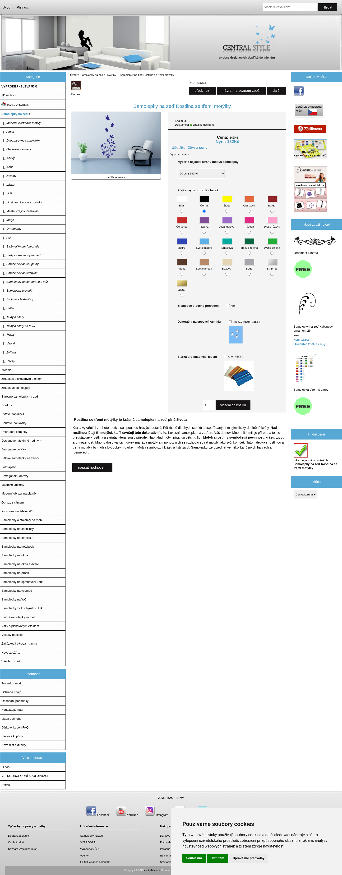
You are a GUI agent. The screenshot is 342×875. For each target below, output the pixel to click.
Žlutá (227, 203)
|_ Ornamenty (11, 228)
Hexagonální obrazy (14, 476)
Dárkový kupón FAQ (14, 727)
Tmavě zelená (249, 245)
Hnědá (182, 266)
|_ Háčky (8, 361)
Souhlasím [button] (194, 858)
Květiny (111, 74)
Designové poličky (13, 449)
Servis (5, 785)
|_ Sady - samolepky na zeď (21, 255)
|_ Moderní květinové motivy (21, 123)
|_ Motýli (7, 220)
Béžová (227, 266)
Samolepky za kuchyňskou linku (22, 608)
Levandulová (226, 224)
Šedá (249, 266)
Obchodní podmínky (14, 701)
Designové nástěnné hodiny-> (21, 440)
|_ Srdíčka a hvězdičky (17, 299)
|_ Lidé (6, 193)
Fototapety (8, 467)
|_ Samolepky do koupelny (19, 264)
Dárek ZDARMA (15, 104)
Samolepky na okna (14, 555)
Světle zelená (271, 245)
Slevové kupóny (12, 736)
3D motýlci (8, 95)
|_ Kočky (8, 158)
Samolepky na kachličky (17, 529)
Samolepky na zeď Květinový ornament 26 (313, 311)
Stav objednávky (170, 861)
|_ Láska (7, 184)
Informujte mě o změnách (315, 456)
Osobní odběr (16, 842)
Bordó (272, 203)
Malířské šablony (12, 484)
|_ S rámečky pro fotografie (20, 246)
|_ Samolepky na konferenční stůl (24, 282)
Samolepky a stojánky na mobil (22, 520)
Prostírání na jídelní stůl (17, 511)
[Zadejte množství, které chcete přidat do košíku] (209, 405)
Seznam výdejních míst (22, 848)
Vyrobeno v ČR (89, 848)
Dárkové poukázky (13, 423)
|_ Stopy (7, 308)
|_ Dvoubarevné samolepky (20, 140)
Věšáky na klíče (12, 635)
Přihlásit (22, 7)
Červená (181, 224)
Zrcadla (6, 370)
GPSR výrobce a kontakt (95, 861)
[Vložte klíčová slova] (290, 7)
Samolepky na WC (14, 599)
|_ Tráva (7, 334)
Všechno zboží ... (13, 661)
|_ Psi (6, 237)
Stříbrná (272, 266)
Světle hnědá (204, 266)
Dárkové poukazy (170, 835)
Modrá (182, 245)
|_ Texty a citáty (12, 317)
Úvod (6, 7)
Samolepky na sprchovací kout (22, 582)
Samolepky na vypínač (16, 590)
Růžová (249, 224)
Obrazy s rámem (12, 502)
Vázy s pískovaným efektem (20, 626)
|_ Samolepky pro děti (16, 290)
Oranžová (249, 203)
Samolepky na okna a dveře (20, 564)
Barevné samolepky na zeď (19, 396)
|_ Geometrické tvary (16, 149)
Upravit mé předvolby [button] (248, 858)
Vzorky (84, 855)
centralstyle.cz (152, 870)
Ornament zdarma (315, 245)
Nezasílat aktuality (13, 745)
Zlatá (182, 287)
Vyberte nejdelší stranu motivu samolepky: (209, 161)
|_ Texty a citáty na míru (18, 326)
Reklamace (167, 855)
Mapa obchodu (11, 718)
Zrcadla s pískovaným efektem (21, 378)
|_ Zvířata (8, 352)
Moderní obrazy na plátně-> (19, 493)
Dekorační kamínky (14, 432)
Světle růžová (271, 224)
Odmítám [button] (217, 858)
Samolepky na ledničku (16, 538)
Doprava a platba (18, 835)
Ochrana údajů (11, 692)
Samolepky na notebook (17, 546)
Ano (233, 305)
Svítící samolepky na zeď (18, 617)
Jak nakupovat (11, 683)
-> (16, 114)
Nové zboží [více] (316, 224)
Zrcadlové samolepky (15, 387)
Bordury (6, 405)
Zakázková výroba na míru (19, 643)
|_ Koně (7, 167)
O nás (5, 767)
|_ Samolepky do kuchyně (19, 273)
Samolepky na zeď (91, 74)
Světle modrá (204, 245)
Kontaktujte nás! (12, 709)
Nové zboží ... (10, 652)
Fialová (204, 224)
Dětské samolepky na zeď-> (20, 458)
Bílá (182, 203)
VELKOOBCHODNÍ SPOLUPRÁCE (25, 776)
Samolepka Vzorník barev (311, 372)
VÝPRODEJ (87, 842)
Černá (204, 203)
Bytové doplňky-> (13, 414)
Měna (316, 482)
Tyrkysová (226, 245)
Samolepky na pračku (16, 573)
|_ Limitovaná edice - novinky (21, 202)
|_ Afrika (7, 131)
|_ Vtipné (8, 343)
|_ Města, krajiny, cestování (20, 211)
